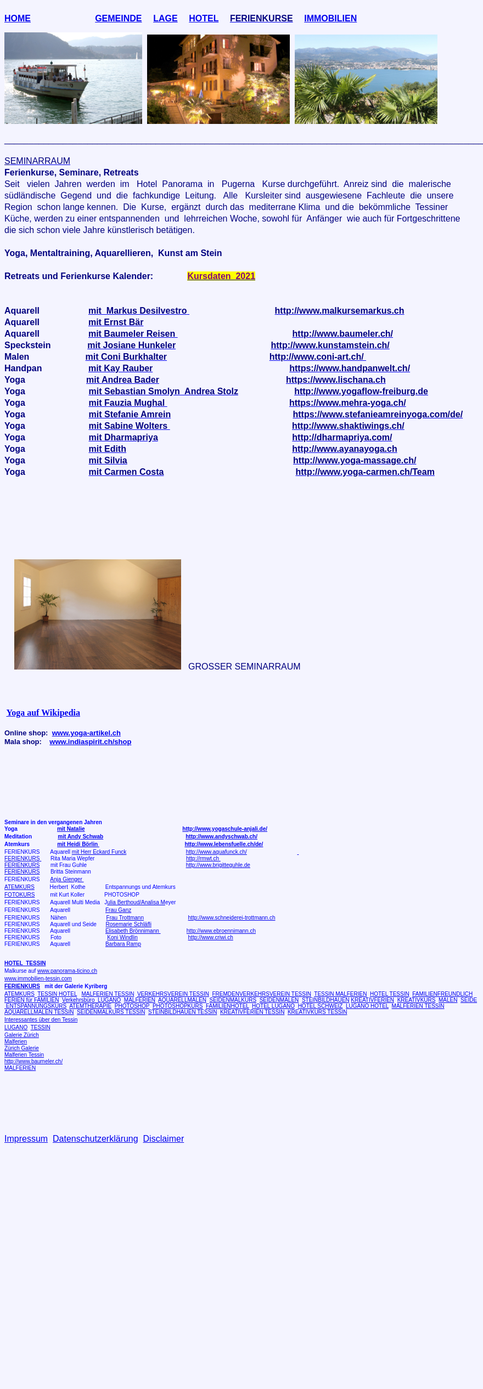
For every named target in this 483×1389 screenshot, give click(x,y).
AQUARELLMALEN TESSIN (39, 1012)
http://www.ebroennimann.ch (221, 931)
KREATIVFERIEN (372, 1000)
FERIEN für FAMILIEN (31, 1000)
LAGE (165, 18)
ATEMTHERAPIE (90, 1006)
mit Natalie (71, 829)
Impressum (26, 1138)
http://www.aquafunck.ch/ (216, 852)
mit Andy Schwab (80, 837)
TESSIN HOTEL (57, 994)
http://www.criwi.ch (210, 937)
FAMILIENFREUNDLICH (442, 994)
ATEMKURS (19, 887)
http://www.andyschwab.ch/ (221, 837)
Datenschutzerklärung (95, 1138)
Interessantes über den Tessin (40, 1020)
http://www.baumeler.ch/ (33, 1061)
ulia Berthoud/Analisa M (136, 902)
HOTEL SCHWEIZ (320, 1006)
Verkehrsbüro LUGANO (91, 1000)
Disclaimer (163, 1138)
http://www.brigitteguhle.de (218, 865)
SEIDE (468, 1000)
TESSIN (40, 1027)
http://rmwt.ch (203, 858)
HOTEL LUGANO (273, 1006)
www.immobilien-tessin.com (38, 979)
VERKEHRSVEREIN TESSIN (173, 994)
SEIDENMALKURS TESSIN (111, 1012)
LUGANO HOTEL (367, 1006)
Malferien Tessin (24, 1055)
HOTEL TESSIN (389, 994)
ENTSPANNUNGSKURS (35, 1006)
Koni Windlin (122, 937)
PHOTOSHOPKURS (178, 1006)
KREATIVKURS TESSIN (317, 1012)
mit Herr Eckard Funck (99, 852)
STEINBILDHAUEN (326, 1000)
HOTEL (203, 18)
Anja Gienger (66, 879)
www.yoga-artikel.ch (86, 733)
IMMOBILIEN (330, 18)
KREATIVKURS (416, 1000)
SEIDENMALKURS (232, 1000)
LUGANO (15, 1027)
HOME (17, 18)
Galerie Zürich (21, 1035)
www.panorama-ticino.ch (67, 971)
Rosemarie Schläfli (128, 924)
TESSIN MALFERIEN (340, 994)
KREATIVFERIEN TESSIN (252, 1012)
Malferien (15, 1042)
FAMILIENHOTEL (227, 1006)
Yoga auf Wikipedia (43, 712)
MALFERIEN (139, 1000)
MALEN (448, 1000)
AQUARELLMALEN (182, 1000)
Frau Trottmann (125, 918)
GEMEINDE (118, 18)
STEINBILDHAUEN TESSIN (182, 1012)
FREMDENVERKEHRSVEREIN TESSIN (261, 994)
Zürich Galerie (21, 1048)
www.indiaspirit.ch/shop (90, 742)
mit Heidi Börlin (78, 844)
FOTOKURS (19, 895)
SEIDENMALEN (279, 1000)
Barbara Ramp (123, 944)
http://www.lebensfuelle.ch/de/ (223, 844)
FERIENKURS (22, 858)
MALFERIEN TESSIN (107, 994)
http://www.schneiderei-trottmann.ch (232, 918)
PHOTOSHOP (132, 1006)
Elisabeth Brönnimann (133, 931)
